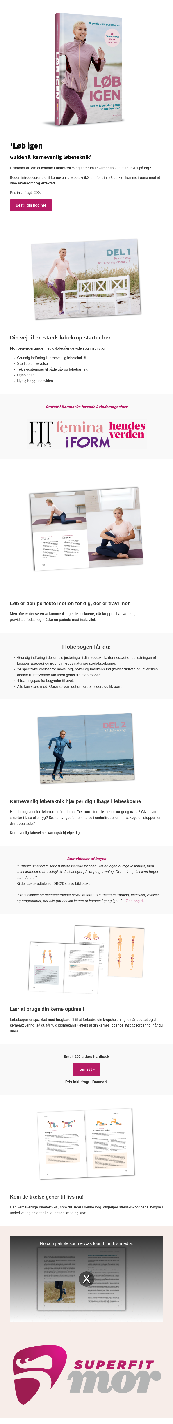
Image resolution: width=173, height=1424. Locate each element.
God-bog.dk (135, 901)
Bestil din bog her (31, 205)
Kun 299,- (86, 1069)
